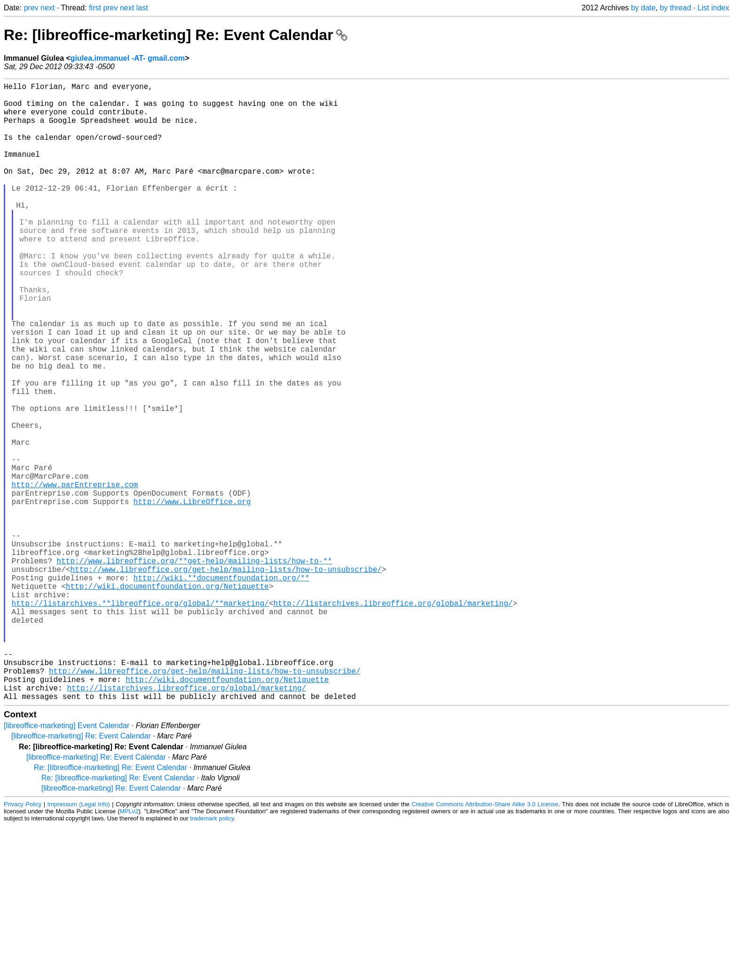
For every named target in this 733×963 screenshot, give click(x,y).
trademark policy (212, 955)
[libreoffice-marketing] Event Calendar (66, 863)
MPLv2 (129, 948)
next (47, 8)
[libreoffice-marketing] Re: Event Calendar (81, 873)
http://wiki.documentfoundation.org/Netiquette (167, 699)
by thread (675, 8)
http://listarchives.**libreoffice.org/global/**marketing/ (140, 719)
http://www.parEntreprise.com (75, 575)
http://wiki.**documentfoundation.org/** (221, 688)
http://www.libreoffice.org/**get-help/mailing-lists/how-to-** (194, 668)
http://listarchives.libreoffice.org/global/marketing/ (392, 719)
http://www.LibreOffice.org (192, 595)
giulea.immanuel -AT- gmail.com (128, 58)
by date (643, 8)
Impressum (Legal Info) (78, 941)
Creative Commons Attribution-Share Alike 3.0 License (484, 941)
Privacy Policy (22, 941)
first (95, 8)
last (142, 8)
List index (713, 8)
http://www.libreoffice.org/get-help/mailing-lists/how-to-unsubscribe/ (225, 678)
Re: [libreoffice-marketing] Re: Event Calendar (175, 34)
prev (31, 8)
